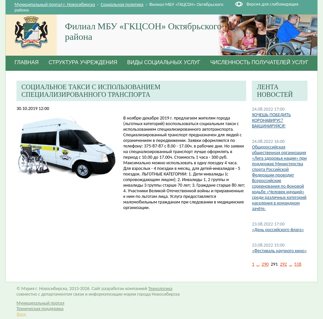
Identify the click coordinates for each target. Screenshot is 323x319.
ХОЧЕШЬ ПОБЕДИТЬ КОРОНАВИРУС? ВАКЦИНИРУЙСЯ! (271, 120)
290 (265, 264)
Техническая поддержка (40, 308)
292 (283, 264)
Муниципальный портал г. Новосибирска (55, 4)
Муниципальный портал (40, 303)
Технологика (160, 288)
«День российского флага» (278, 229)
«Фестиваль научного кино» (279, 250)
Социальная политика (122, 4)
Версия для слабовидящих (272, 4)
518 (297, 264)
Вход (21, 314)
